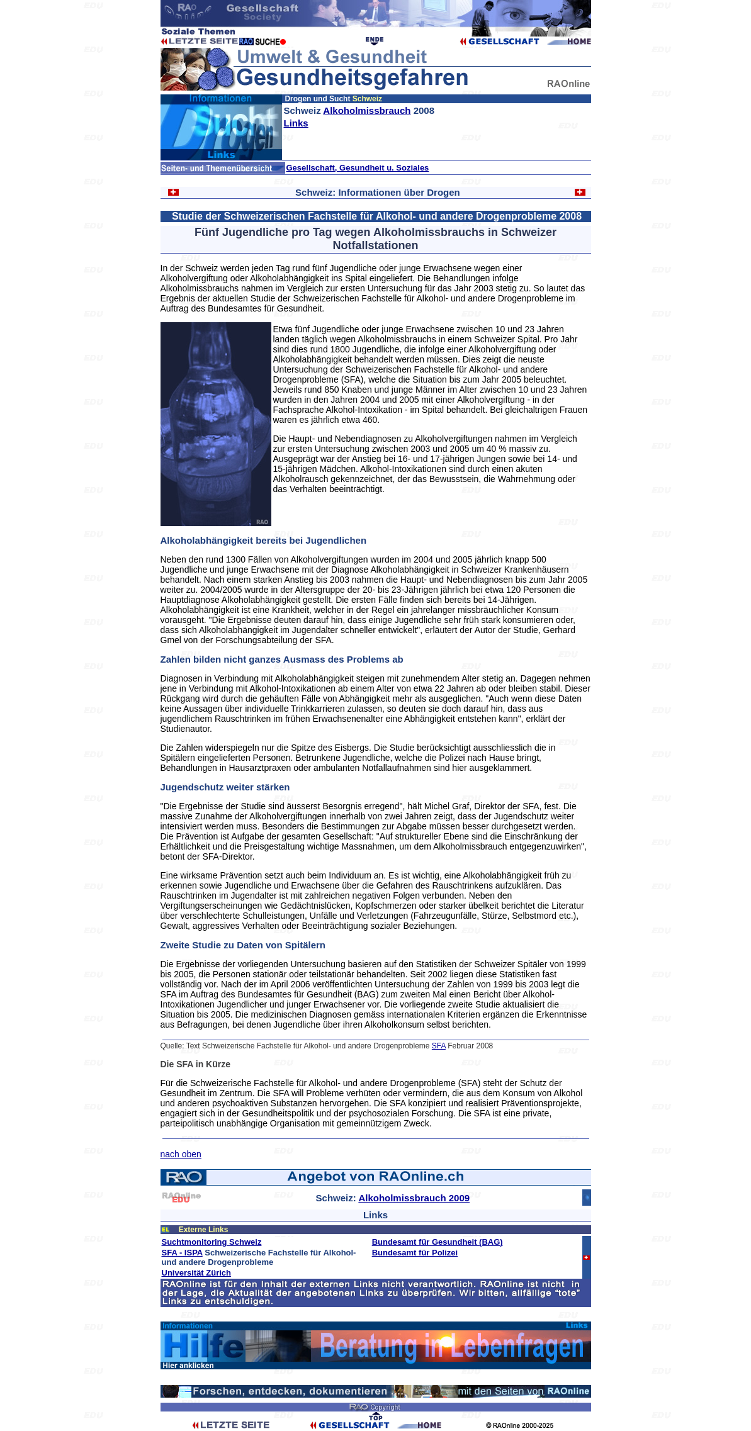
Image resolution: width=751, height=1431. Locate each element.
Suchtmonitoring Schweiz (212, 1242)
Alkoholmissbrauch (366, 110)
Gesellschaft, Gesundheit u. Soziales (357, 167)
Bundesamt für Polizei (415, 1252)
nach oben (181, 1154)
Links (296, 123)
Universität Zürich (197, 1272)
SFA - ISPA (182, 1252)
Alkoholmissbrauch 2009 (414, 1197)
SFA (439, 1045)
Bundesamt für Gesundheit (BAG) (437, 1242)
